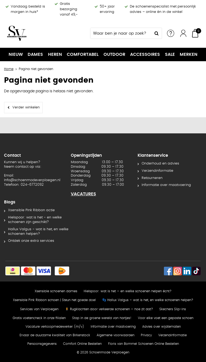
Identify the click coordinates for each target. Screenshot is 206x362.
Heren (55, 54)
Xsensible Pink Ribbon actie (31, 210)
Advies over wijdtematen (161, 326)
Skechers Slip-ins (172, 309)
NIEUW (16, 54)
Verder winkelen (26, 107)
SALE (170, 54)
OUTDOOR (114, 54)
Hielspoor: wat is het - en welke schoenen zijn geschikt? (35, 220)
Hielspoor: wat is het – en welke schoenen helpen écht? (127, 291)
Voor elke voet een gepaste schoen (165, 318)
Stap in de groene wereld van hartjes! (101, 318)
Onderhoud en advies (160, 163)
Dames (35, 54)
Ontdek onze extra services (31, 241)
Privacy (146, 335)
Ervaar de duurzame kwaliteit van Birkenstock (55, 335)
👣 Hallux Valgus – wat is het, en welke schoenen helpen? (147, 300)
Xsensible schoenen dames (56, 291)
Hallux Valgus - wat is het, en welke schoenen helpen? (38, 232)
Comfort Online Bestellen (82, 343)
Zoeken (156, 33)
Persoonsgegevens (42, 343)
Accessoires (145, 54)
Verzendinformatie (157, 171)
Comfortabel (82, 54)
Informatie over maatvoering (166, 185)
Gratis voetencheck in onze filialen (39, 318)
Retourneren (152, 178)
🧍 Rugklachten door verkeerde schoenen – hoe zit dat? (109, 309)
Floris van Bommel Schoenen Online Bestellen (143, 343)
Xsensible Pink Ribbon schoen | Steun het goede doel (54, 300)
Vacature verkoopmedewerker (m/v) (54, 326)
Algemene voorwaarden (115, 335)
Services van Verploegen (39, 309)
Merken (188, 54)
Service (170, 33)
